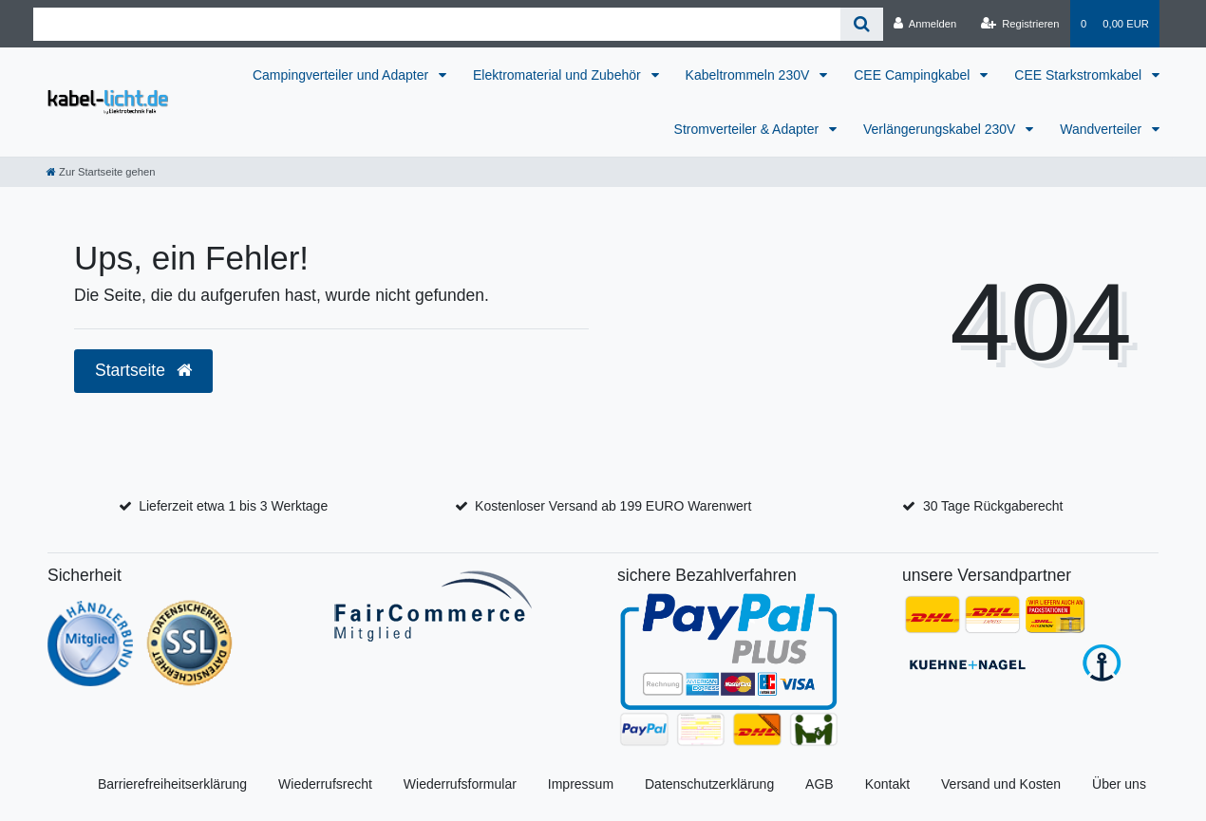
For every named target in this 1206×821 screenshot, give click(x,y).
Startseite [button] (143, 370)
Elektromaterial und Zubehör (559, 75)
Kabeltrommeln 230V (750, 75)
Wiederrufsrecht (325, 784)
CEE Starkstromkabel (1079, 75)
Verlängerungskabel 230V (941, 129)
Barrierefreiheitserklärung (172, 784)
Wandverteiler (1102, 129)
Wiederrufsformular (460, 784)
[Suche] (861, 24)
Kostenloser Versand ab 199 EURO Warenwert (613, 505)
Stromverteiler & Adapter (748, 129)
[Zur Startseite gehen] (101, 171)
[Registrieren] (1019, 23)
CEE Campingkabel (913, 75)
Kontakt (887, 784)
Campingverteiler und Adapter (342, 75)
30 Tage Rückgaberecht (993, 505)
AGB (819, 784)
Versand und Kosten (1001, 784)
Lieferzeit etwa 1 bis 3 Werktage (233, 505)
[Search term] (436, 24)
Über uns (1119, 784)
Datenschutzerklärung (709, 784)
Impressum (580, 784)
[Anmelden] (925, 23)
